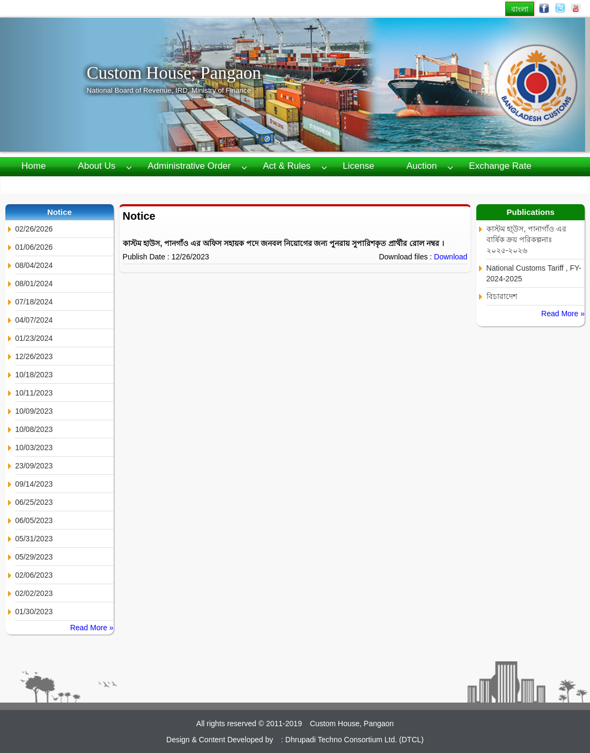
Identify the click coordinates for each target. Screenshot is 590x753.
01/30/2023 (34, 611)
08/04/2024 (34, 265)
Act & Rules (287, 166)
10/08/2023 (34, 429)
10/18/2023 (34, 374)
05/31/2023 (34, 538)
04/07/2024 (34, 320)
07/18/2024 (34, 301)
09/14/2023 (34, 484)
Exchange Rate (500, 166)
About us (96, 166)
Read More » (92, 627)
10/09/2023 (34, 411)
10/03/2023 (34, 447)
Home (33, 166)
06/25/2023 (34, 502)
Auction (422, 166)
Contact (165, 184)
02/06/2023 (34, 575)
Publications (92, 184)
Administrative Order (189, 166)
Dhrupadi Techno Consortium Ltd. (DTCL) (354, 739)
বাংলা (519, 9)
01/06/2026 (34, 247)
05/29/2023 (34, 557)
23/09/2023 (34, 465)
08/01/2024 (34, 283)
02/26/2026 (34, 229)
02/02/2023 (34, 593)
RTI (28, 184)
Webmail (230, 184)
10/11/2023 (34, 393)
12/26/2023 (34, 356)
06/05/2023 (34, 520)
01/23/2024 (34, 338)
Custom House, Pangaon (173, 73)
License (358, 166)
